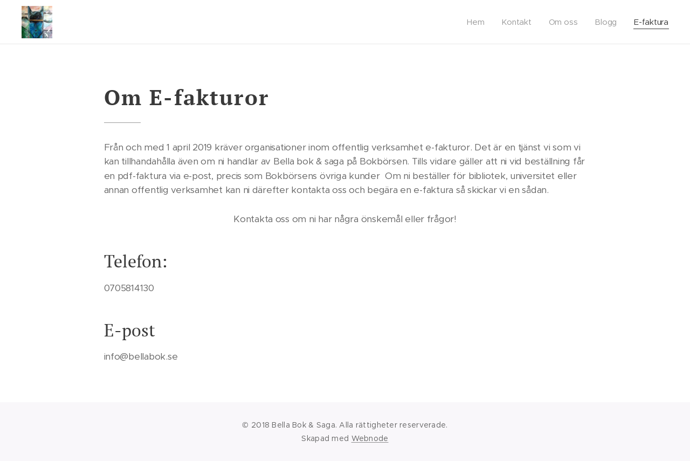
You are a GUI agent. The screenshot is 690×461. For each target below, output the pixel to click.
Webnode (370, 438)
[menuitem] (477, 22)
